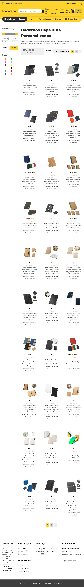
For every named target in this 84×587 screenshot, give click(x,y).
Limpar (6, 48)
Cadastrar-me (23, 568)
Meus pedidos (23, 571)
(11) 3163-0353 (68, 551)
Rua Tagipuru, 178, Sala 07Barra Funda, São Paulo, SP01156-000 (46, 551)
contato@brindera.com (71, 548)
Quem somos (23, 554)
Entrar (20, 565)
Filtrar (14, 48)
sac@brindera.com (69, 561)
